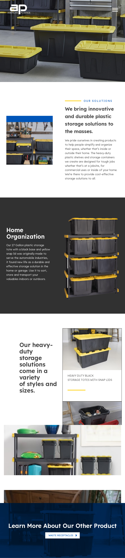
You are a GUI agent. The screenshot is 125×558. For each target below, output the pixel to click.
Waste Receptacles (61, 535)
